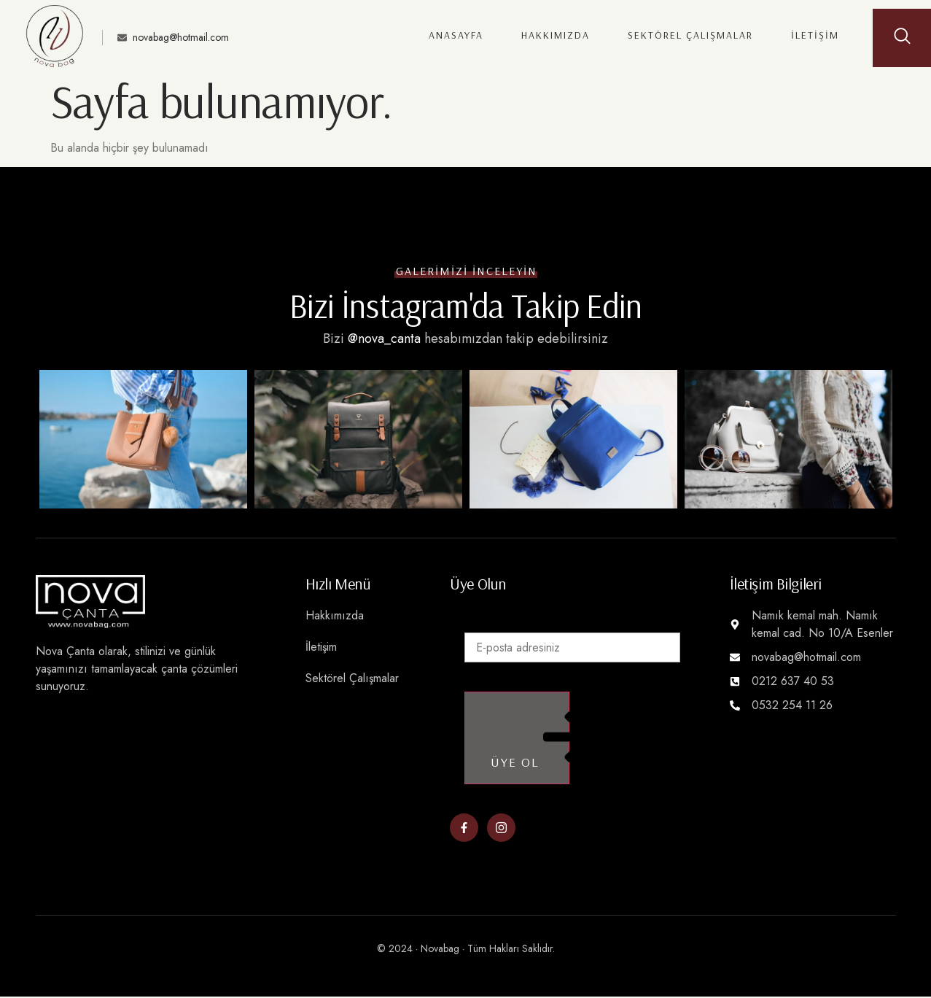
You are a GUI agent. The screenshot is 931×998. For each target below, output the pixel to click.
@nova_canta (384, 338)
